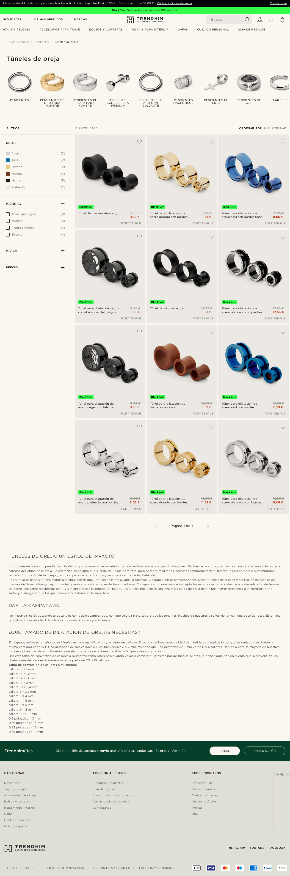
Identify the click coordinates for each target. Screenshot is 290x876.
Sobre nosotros (203, 789)
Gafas (8, 814)
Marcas (80, 19)
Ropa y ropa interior (19, 807)
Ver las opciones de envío (174, 3)
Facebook (276, 847)
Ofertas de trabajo (205, 795)
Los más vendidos (48, 19)
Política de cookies (20, 868)
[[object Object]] (35, 215)
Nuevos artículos (204, 801)
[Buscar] (229, 19)
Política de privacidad (65, 868)
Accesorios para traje (20, 795)
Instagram (237, 847)
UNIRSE (224, 750)
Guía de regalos (15, 826)
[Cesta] (282, 19)
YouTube (257, 847)
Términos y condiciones (157, 868)
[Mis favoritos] (271, 19)
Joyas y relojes (15, 789)
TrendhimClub (202, 783)
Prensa (197, 807)
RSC (195, 814)
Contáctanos (278, 3)
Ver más (178, 751)
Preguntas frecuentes (108, 783)
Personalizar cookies (110, 868)
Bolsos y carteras (17, 801)
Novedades (12, 19)
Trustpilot (282, 774)
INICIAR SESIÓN (265, 750)
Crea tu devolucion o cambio (113, 795)
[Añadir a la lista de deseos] (137, 141)
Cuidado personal (17, 820)
